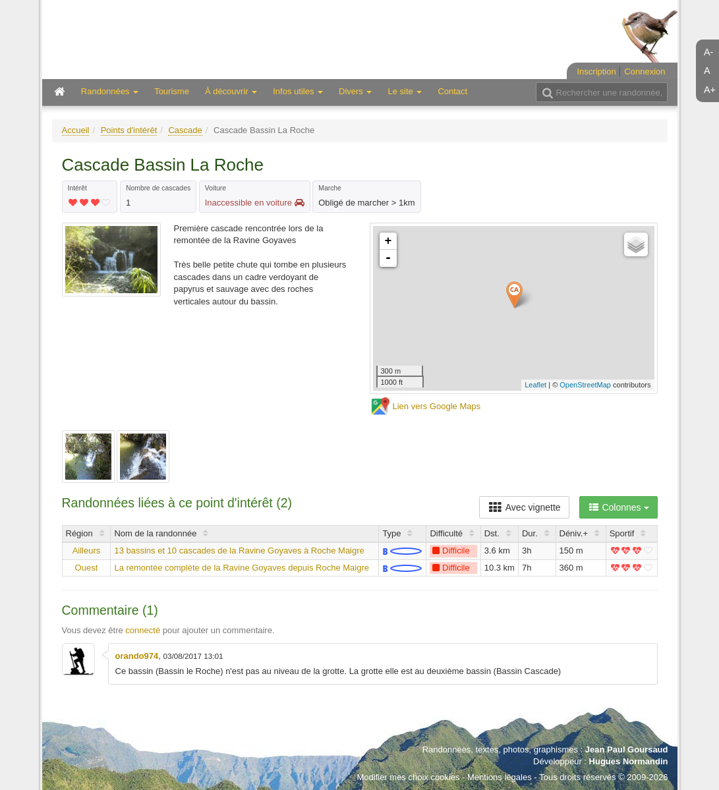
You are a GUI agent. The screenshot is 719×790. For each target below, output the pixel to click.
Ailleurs (86, 550)
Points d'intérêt (129, 130)
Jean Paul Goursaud (626, 749)
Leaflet (535, 385)
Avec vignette (524, 507)
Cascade (185, 130)
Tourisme (171, 91)
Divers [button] (355, 91)
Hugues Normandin (628, 761)
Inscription (596, 71)
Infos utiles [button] (298, 91)
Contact (452, 91)
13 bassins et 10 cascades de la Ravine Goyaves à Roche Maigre (239, 550)
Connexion (644, 71)
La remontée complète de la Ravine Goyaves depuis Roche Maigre (241, 568)
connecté (142, 630)
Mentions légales (499, 777)
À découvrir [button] (231, 91)
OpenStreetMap (585, 385)
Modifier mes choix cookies (408, 777)
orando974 (137, 656)
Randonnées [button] (109, 91)
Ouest (86, 568)
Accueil (76, 130)
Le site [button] (405, 91)
